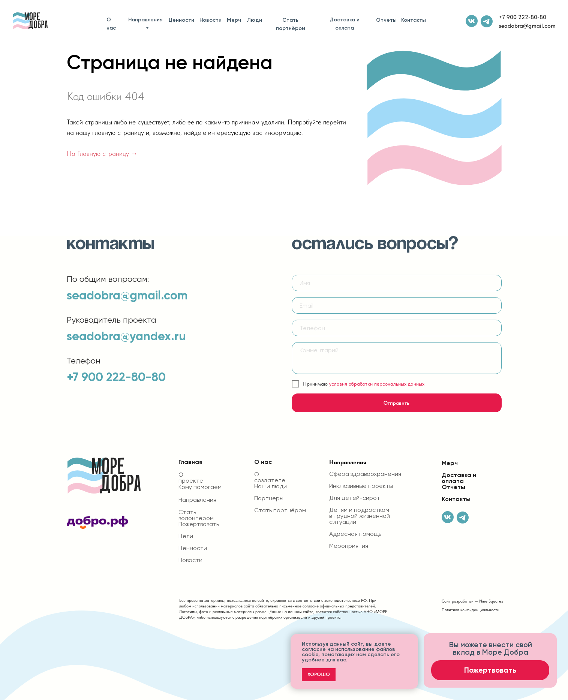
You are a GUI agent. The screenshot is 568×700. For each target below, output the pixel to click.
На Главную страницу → (102, 153)
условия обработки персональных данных (376, 384)
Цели (185, 536)
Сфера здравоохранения (365, 474)
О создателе (269, 477)
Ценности (181, 20)
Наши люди (270, 486)
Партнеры (268, 498)
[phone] (397, 328)
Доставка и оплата (345, 23)
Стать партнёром (290, 24)
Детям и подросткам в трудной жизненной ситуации (359, 516)
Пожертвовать (198, 524)
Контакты (413, 20)
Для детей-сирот (354, 498)
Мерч (234, 20)
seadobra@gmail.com (527, 25)
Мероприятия (348, 546)
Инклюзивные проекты (361, 486)
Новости (210, 20)
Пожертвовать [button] (490, 670)
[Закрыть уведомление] (412, 639)
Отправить (396, 403)
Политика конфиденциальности (470, 609)
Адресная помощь (355, 534)
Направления (145, 19)
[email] (397, 305)
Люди (254, 20)
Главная (190, 462)
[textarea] (397, 358)
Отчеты (386, 20)
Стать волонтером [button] (196, 515)
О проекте (190, 478)
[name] (397, 283)
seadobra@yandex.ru (126, 336)
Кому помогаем (200, 487)
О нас (111, 23)
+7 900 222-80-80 (522, 17)
